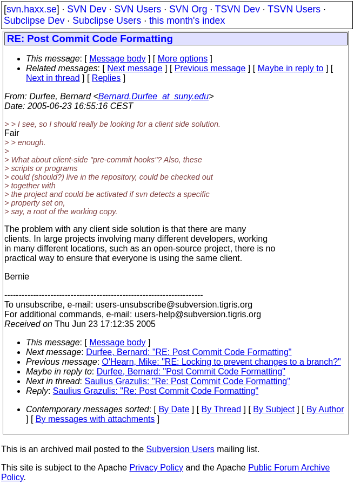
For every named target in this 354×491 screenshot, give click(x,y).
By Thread (222, 409)
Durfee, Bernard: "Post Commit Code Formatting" (191, 371)
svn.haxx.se (31, 9)
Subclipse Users (106, 20)
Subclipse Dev (34, 20)
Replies (106, 78)
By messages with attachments (95, 419)
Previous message (210, 68)
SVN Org (188, 9)
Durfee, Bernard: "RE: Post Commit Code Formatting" (188, 352)
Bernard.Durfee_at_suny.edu (153, 96)
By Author (325, 409)
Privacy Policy (156, 467)
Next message (134, 68)
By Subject (273, 409)
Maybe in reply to (291, 68)
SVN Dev (86, 9)
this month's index (187, 20)
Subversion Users (180, 449)
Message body (117, 58)
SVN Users (137, 9)
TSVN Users (294, 9)
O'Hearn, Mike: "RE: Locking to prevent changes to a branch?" (221, 361)
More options (183, 58)
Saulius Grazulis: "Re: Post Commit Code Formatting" (187, 381)
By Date (173, 409)
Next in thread (53, 78)
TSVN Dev (237, 9)
